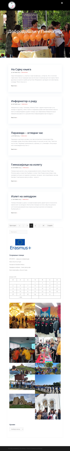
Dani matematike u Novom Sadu (18, 270)
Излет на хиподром (23, 196)
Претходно (13, 225)
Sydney (33, 448)
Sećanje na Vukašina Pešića (16, 264)
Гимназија (24, 104)
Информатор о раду (24, 101)
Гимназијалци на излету (26, 164)
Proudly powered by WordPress (17, 448)
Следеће (49, 225)
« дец (20, 297)
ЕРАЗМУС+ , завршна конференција (19, 259)
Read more (14, 85)
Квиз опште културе (15, 261)
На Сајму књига (21, 69)
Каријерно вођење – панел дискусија (19, 267)
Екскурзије (24, 72)
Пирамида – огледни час (27, 132)
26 (43, 225)
